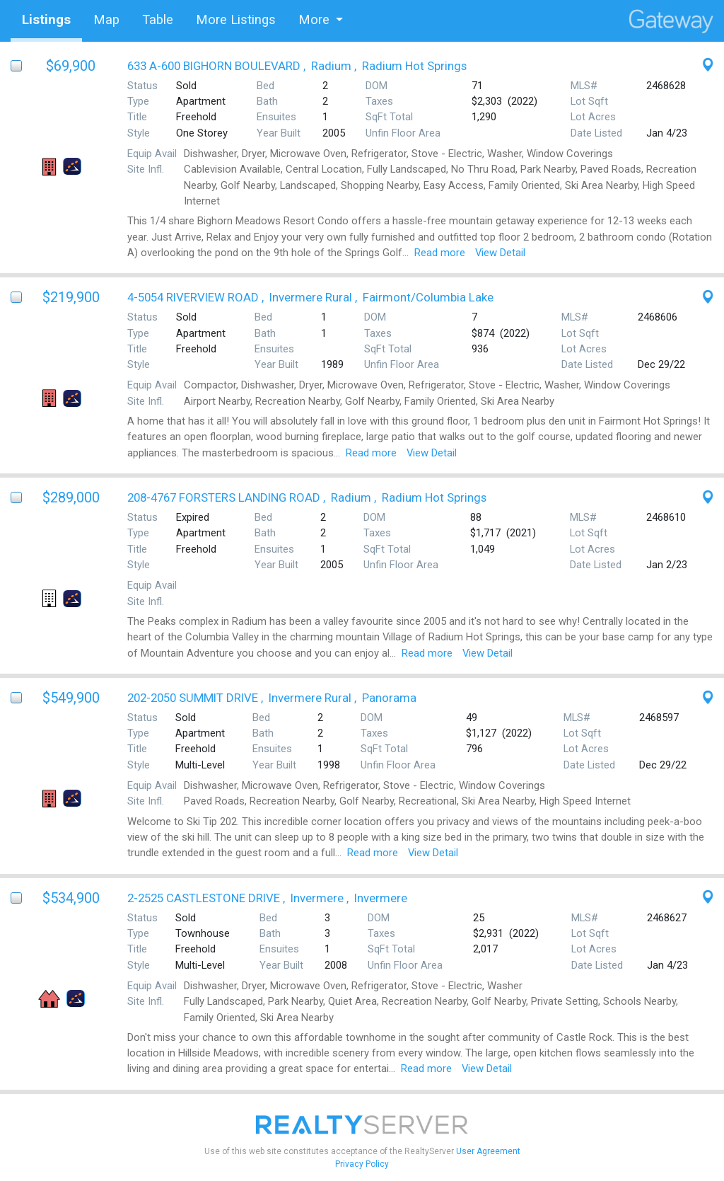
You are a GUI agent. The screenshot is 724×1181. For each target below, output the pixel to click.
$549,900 (71, 697)
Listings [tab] (46, 19)
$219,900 (71, 297)
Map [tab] (106, 19)
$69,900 (70, 65)
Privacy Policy (362, 1164)
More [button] (313, 19)
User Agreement (488, 1151)
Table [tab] (157, 19)
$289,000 (71, 497)
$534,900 (71, 897)
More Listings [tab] (236, 19)
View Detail (500, 252)
